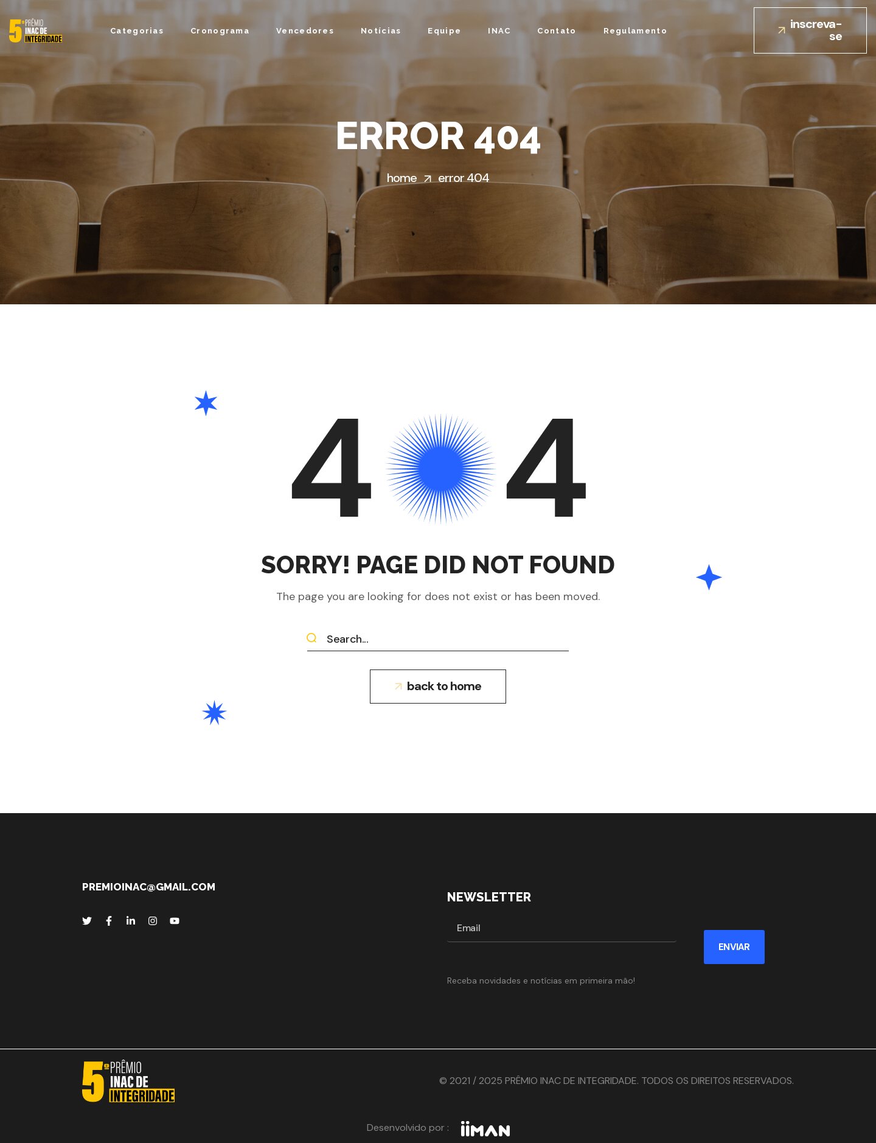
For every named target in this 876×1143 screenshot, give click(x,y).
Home (402, 178)
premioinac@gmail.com (148, 887)
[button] (810, 30)
